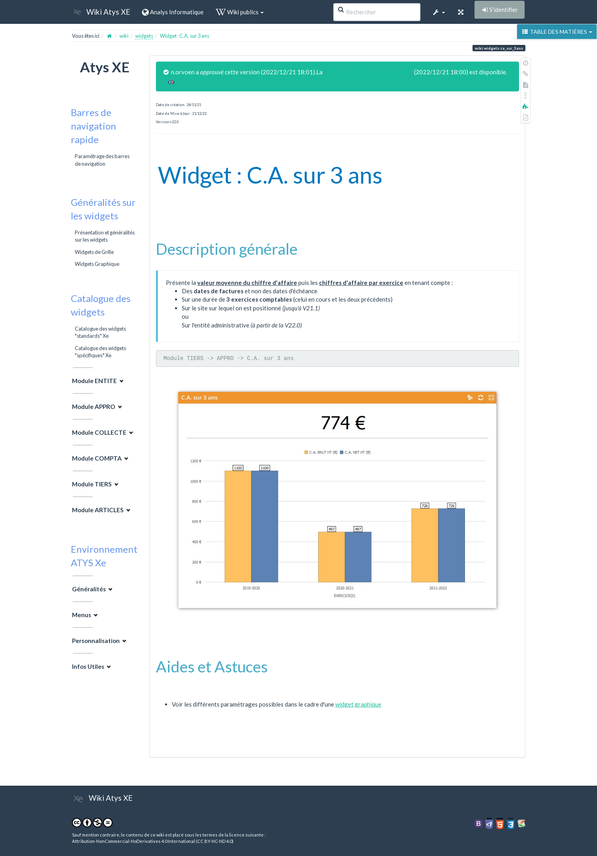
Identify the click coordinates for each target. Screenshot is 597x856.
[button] (438, 12)
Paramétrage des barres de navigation (102, 160)
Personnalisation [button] (96, 640)
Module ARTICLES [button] (98, 509)
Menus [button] (81, 614)
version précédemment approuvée (368, 72)
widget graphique (358, 704)
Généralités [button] (89, 589)
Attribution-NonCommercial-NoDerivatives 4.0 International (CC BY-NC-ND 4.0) (152, 841)
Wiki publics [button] (240, 11)
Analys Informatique (173, 11)
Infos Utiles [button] (88, 666)
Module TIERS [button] (92, 484)
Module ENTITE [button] (94, 380)
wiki (123, 36)
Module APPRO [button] (93, 406)
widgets (144, 36)
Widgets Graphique (97, 264)
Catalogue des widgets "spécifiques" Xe (100, 351)
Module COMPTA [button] (97, 458)
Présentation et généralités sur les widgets (105, 236)
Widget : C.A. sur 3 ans (184, 36)
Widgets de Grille (94, 252)
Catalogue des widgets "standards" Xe (100, 332)
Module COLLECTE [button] (99, 432)
